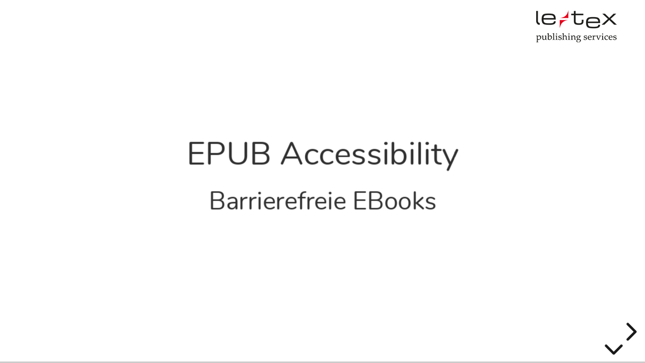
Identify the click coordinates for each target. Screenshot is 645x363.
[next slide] (630, 332)
